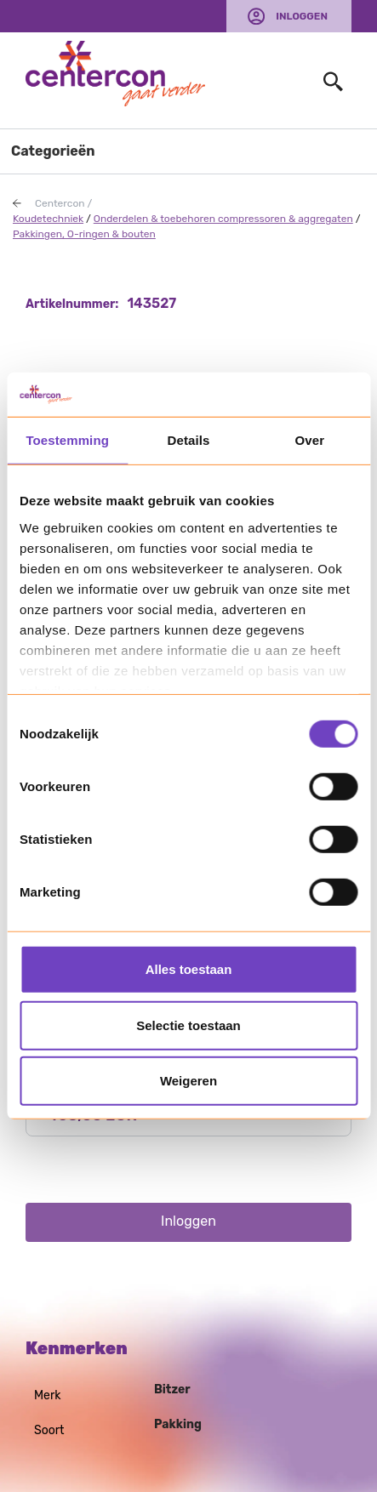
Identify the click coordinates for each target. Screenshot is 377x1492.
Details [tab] (189, 440)
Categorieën (53, 151)
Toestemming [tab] (67, 440)
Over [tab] (310, 440)
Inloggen (302, 16)
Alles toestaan (189, 969)
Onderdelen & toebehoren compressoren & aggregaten (223, 219)
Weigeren (188, 1080)
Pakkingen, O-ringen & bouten (84, 234)
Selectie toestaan (188, 1025)
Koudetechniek (48, 219)
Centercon (60, 203)
